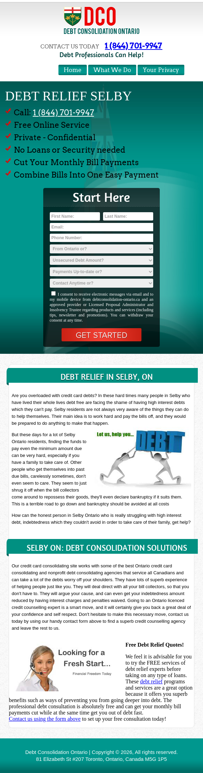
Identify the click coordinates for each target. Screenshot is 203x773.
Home (73, 70)
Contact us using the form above (45, 719)
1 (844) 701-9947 (133, 46)
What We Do (112, 70)
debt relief (151, 681)
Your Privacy (161, 70)
